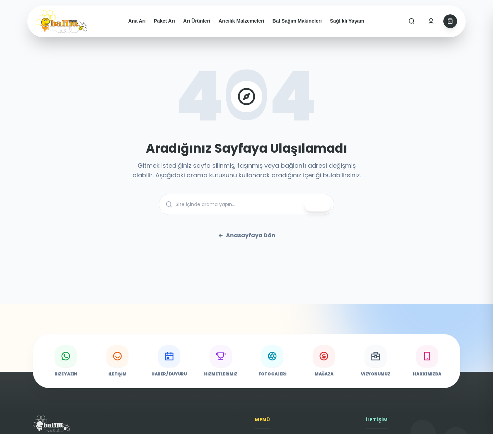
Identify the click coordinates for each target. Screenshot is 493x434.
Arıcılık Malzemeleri (241, 21)
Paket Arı (164, 21)
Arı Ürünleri (196, 21)
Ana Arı (137, 21)
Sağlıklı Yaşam (347, 21)
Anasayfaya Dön (246, 235)
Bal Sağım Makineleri (297, 21)
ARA (318, 204)
